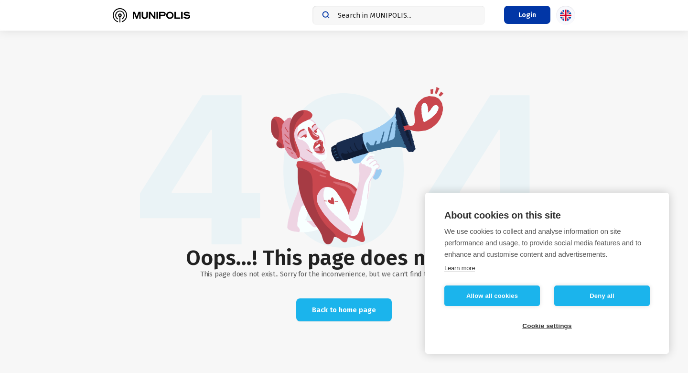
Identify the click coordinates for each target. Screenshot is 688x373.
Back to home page (344, 310)
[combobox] (398, 15)
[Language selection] (565, 15)
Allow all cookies (492, 295)
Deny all (602, 295)
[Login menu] (527, 15)
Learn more (459, 268)
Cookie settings (547, 325)
